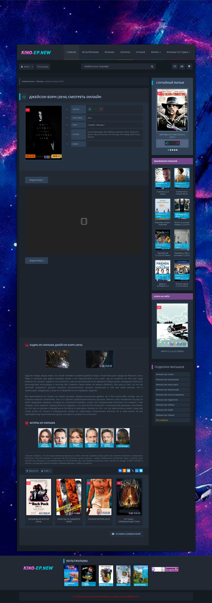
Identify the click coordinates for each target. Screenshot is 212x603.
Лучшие (140, 52)
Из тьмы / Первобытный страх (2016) (129, 520)
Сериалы (125, 52)
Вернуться (32, 471)
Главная (71, 52)
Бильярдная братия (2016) (38, 520)
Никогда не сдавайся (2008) (68, 520)
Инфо (46, 471)
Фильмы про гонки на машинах (170, 394)
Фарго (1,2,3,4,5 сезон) (172, 351)
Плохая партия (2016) (99, 519)
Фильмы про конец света (167, 384)
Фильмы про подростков (167, 399)
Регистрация (42, 66)
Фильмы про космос (165, 374)
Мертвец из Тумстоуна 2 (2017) (172, 135)
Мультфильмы (90, 52)
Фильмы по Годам (178, 52)
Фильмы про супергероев (167, 379)
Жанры (156, 52)
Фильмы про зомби (164, 409)
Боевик (92, 125)
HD (27, 110)
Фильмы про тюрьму (165, 414)
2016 (90, 118)
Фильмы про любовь (165, 404)
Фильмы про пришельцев (167, 389)
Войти (27, 66)
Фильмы (109, 52)
